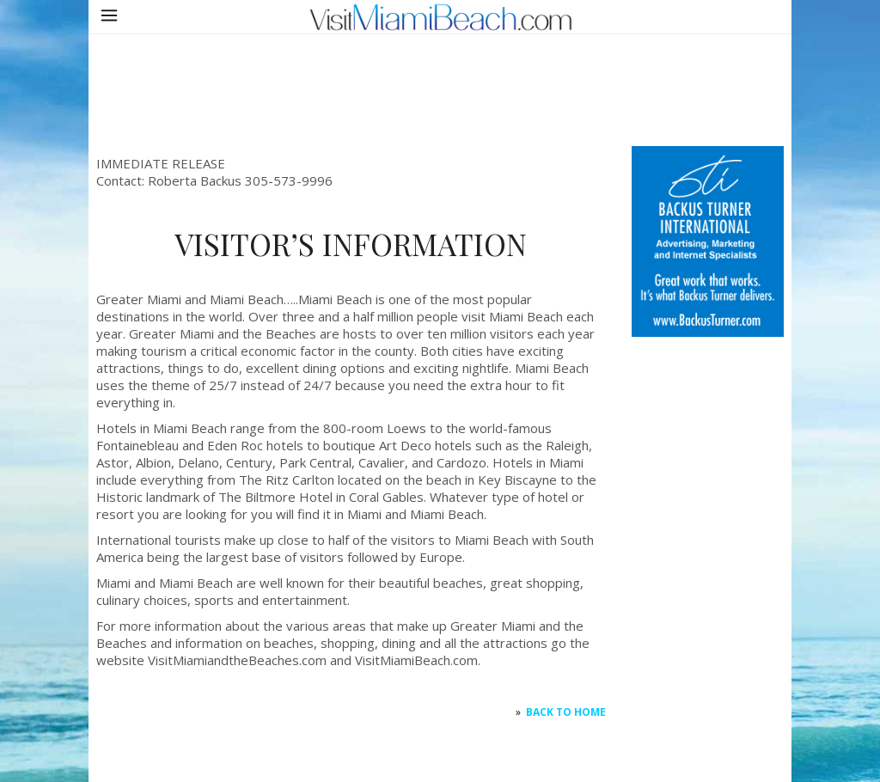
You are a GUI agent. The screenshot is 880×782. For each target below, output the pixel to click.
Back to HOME (566, 712)
